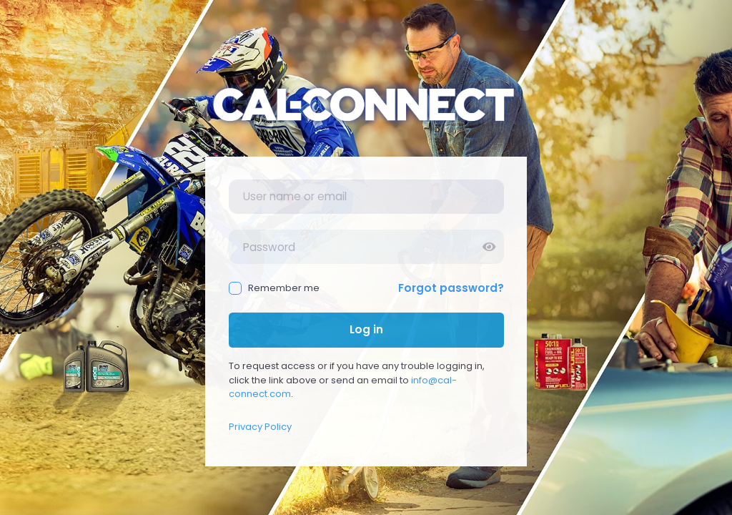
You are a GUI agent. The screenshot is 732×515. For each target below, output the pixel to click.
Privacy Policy (260, 426)
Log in (366, 329)
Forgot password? (451, 287)
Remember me (274, 288)
